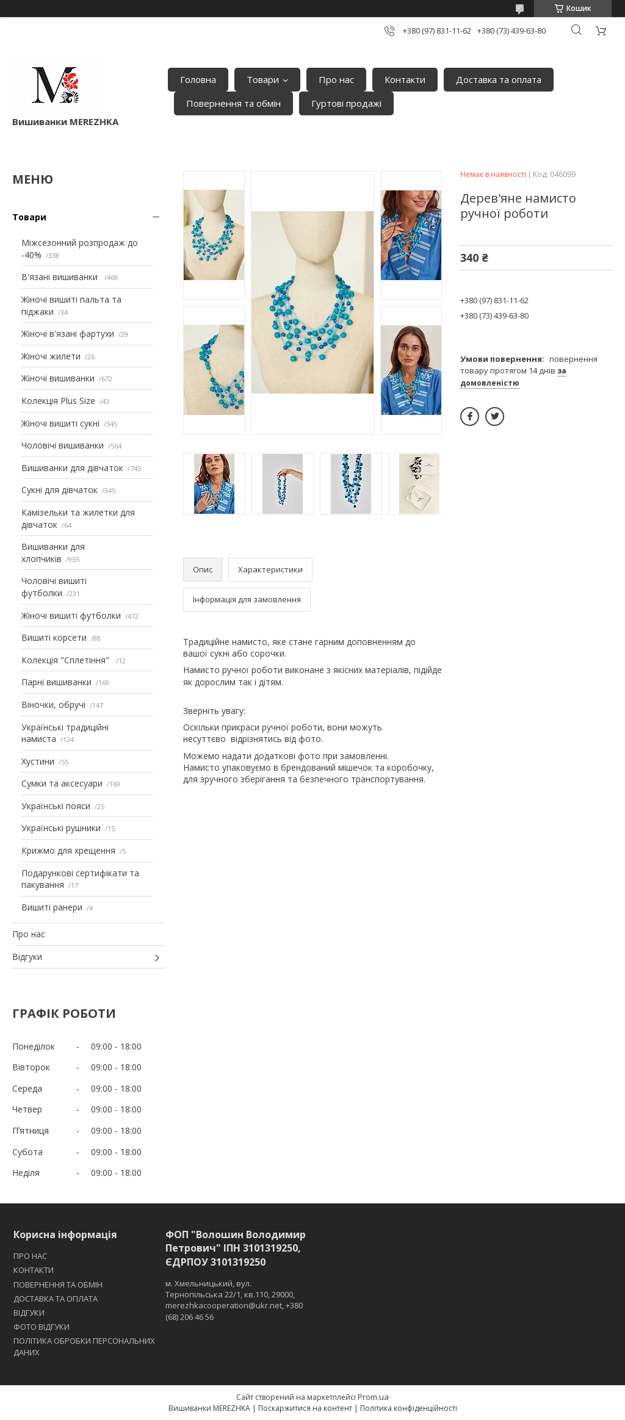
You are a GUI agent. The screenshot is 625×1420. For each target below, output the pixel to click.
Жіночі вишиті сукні (60, 423)
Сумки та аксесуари (62, 783)
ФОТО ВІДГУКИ (41, 1326)
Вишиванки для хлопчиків (53, 552)
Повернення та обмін (233, 103)
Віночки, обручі (53, 704)
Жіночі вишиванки (58, 378)
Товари (263, 79)
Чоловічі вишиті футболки (54, 587)
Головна (198, 79)
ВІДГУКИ (29, 1312)
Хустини (37, 761)
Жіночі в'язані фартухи (67, 333)
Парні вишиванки (56, 682)
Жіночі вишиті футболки (71, 615)
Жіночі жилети (51, 356)
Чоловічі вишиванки (62, 445)
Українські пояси (55, 806)
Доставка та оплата (498, 79)
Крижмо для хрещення (68, 850)
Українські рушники (61, 828)
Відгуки (27, 956)
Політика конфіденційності (408, 1408)
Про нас (336, 79)
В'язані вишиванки (60, 277)
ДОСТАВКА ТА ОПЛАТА (55, 1298)
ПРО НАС (30, 1255)
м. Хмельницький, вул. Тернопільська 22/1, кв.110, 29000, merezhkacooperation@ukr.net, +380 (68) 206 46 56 (234, 1300)
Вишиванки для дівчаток (72, 468)
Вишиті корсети (54, 637)
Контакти (405, 79)
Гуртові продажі (346, 103)
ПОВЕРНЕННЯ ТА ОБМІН (58, 1284)
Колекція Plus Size (58, 400)
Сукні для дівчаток (59, 490)
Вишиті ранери (51, 907)
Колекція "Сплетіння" (66, 660)
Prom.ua (373, 1396)
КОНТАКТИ (33, 1269)
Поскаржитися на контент (305, 1408)
